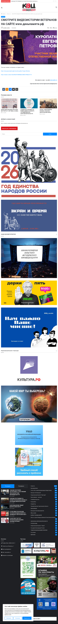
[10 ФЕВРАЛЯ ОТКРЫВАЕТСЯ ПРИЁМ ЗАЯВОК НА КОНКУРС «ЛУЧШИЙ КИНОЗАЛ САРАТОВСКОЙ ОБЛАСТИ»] (29, 103)
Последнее (7, 486)
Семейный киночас (35, 499)
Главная (3, 13)
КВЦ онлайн (33, 513)
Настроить (8, 618)
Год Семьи (33, 532)
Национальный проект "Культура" (38, 495)
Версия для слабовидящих (9, 128)
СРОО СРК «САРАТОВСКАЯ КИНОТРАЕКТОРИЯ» (41, 490)
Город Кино (33, 501)
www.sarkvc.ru (53, 80)
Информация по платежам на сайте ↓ (31, 618)
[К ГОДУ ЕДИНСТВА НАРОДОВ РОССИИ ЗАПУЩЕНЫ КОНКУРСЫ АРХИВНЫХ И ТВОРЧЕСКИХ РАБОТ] (5, 513)
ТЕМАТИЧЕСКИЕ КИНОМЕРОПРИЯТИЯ (39, 530)
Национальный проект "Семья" (38, 525)
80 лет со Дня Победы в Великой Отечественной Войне (43, 517)
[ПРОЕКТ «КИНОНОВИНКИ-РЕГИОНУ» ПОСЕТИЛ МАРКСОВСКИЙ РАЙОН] (48, 103)
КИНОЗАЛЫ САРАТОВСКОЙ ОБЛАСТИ (39, 521)
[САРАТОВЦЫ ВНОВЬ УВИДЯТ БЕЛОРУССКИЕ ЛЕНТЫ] (5, 507)
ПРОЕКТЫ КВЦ (34, 523)
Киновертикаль (34, 488)
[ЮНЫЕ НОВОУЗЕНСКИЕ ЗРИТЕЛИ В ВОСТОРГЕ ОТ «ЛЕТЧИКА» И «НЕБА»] (9, 103)
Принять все (27, 618)
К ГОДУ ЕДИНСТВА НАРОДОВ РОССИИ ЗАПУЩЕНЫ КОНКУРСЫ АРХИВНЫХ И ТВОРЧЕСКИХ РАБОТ (18, 513)
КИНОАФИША (34, 508)
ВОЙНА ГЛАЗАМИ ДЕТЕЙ (36, 515)
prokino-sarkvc (7, 27)
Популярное (21, 486)
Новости (9, 13)
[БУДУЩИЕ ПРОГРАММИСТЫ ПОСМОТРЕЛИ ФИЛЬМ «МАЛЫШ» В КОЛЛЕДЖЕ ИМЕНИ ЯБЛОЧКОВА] (5, 500)
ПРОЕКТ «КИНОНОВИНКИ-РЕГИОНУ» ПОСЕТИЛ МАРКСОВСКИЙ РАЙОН (46, 111)
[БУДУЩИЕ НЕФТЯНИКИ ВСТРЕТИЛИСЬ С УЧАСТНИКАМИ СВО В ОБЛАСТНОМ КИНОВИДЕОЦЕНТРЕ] (5, 492)
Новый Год (33, 504)
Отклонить (17, 618)
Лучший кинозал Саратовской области (39, 506)
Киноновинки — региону (36, 497)
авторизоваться (24, 123)
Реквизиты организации (7, 555)
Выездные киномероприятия (37, 510)
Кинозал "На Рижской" (36, 492)
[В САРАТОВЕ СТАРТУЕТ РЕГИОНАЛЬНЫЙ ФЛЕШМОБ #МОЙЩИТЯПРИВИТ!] (5, 520)
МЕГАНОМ (33, 534)
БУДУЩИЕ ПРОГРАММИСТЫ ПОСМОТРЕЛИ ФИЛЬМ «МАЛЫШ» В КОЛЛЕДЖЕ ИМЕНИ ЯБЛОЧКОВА (18, 500)
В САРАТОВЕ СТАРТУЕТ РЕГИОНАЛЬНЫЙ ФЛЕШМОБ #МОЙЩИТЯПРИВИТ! (16, 520)
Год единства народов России (38, 527)
